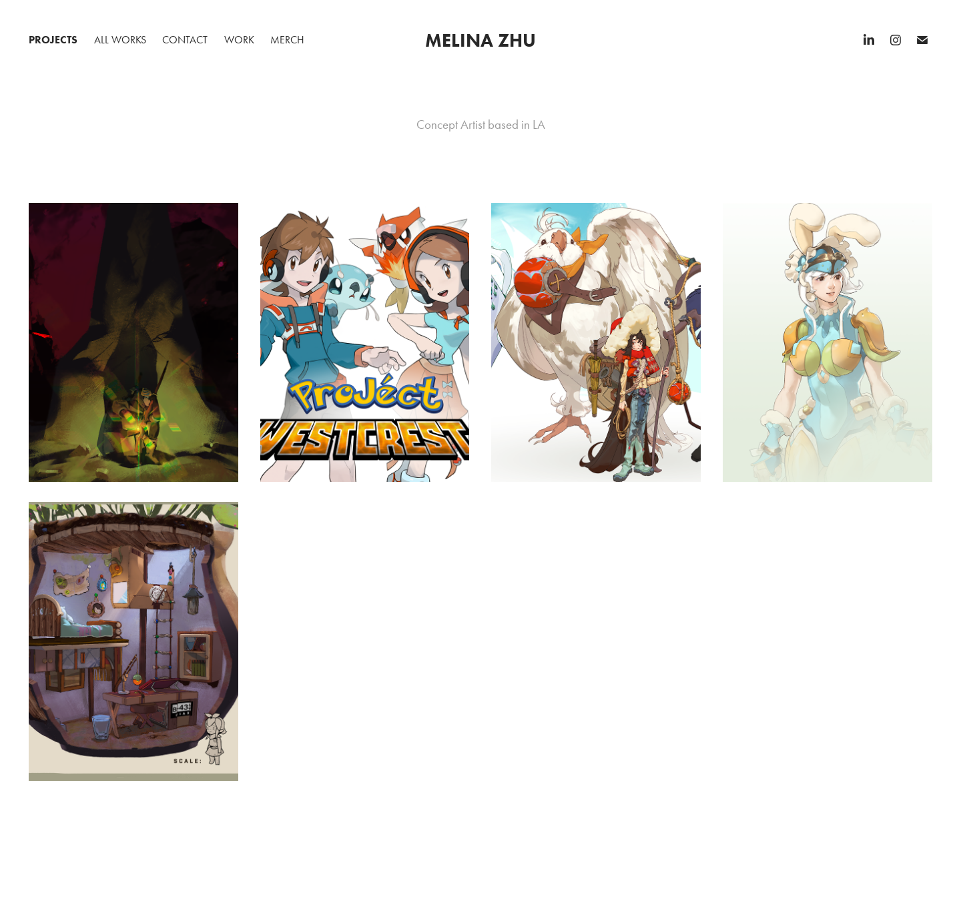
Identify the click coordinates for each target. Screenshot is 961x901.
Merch (287, 39)
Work (239, 39)
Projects (53, 39)
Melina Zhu (480, 40)
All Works (120, 39)
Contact (185, 39)
